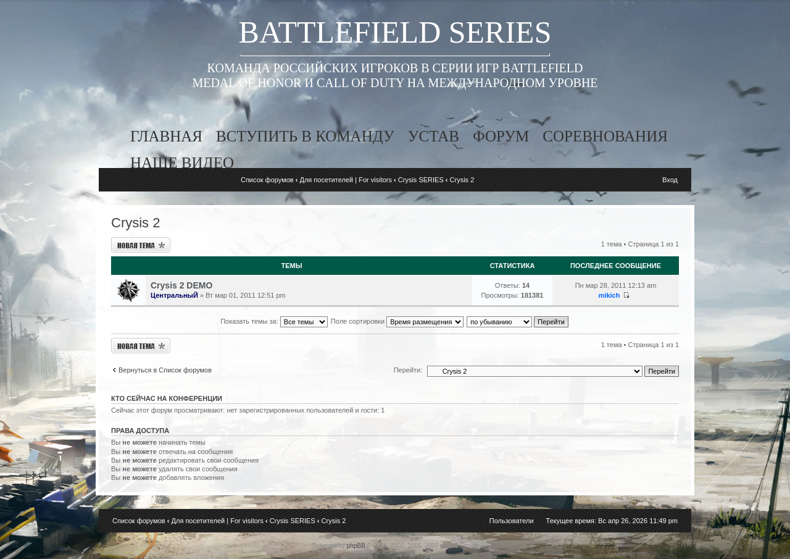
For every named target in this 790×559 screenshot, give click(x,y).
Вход (670, 179)
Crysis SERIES (421, 179)
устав (433, 136)
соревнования (605, 136)
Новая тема (140, 245)
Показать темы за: (274, 321)
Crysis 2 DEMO (181, 285)
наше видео (182, 162)
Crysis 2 (462, 179)
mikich (609, 295)
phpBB (356, 545)
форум (501, 136)
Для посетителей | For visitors (345, 179)
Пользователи (511, 520)
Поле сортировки (397, 321)
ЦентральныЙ (174, 295)
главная (166, 136)
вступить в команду (305, 136)
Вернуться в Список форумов (165, 370)
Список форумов (267, 179)
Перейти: (408, 370)
